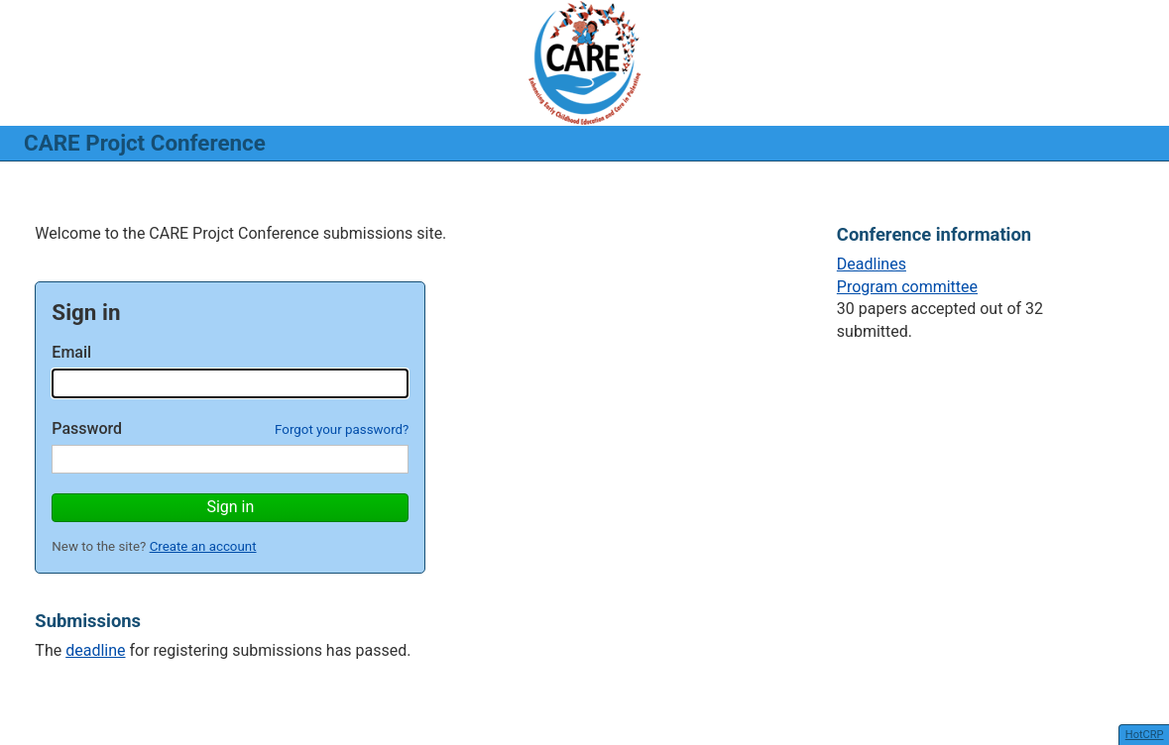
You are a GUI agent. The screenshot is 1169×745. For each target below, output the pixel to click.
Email (71, 352)
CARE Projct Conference (145, 143)
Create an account (203, 546)
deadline (95, 650)
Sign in (230, 506)
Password (87, 428)
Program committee (907, 286)
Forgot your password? (342, 429)
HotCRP (1144, 734)
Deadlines (871, 264)
